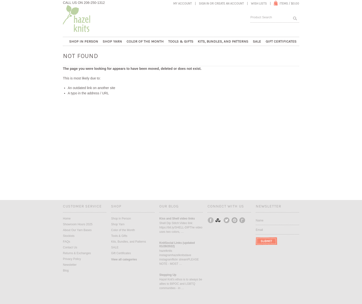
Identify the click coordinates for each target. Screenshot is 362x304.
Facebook (211, 220)
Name (259, 220)
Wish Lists (259, 3)
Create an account (229, 3)
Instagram (218, 220)
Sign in (204, 3)
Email (259, 230)
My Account (182, 3)
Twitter (226, 220)
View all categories (124, 259)
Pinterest (234, 220)
